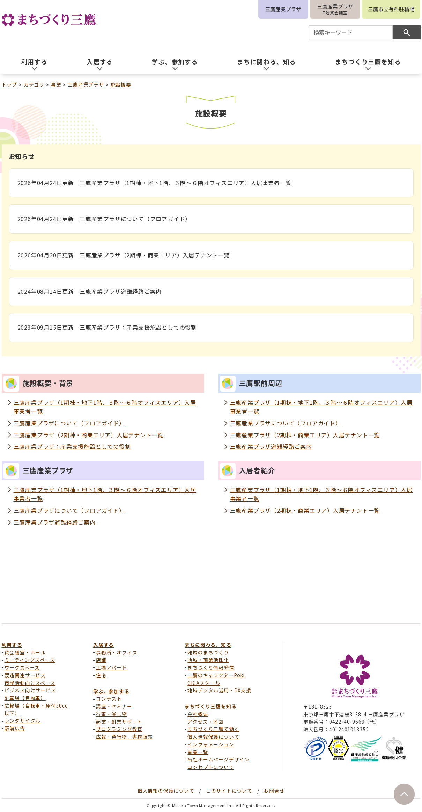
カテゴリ (34, 84)
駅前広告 (15, 728)
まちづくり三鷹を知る (210, 706)
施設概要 (121, 84)
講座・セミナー (114, 706)
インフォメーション (210, 744)
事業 (56, 84)
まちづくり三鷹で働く (213, 728)
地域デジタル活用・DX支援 (219, 690)
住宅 (101, 675)
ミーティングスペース (30, 659)
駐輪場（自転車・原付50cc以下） (36, 709)
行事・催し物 (111, 713)
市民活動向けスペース (30, 682)
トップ (9, 84)
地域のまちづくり (208, 652)
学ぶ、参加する (111, 691)
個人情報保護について (213, 736)
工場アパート (111, 667)
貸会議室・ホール (25, 652)
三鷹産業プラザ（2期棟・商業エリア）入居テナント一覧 (89, 435)
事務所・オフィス (116, 652)
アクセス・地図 (205, 721)
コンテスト (109, 698)
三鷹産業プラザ (283, 9)
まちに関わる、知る (208, 644)
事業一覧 (197, 751)
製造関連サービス (25, 675)
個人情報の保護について (166, 790)
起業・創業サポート (119, 721)
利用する (12, 644)
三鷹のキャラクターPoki (215, 675)
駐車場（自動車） (25, 697)
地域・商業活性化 (208, 659)
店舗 (101, 659)
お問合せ (274, 790)
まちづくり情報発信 (210, 667)
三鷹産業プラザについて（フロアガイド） (69, 423)
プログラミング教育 (119, 728)
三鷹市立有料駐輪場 (391, 9)
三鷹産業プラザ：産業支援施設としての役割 (72, 446)
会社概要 (197, 713)
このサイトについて (229, 790)
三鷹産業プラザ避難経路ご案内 (271, 446)
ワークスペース (22, 667)
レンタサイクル (23, 720)
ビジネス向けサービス (30, 690)
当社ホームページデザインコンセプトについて (218, 763)
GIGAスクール (203, 682)
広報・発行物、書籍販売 (124, 736)
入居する (103, 644)
